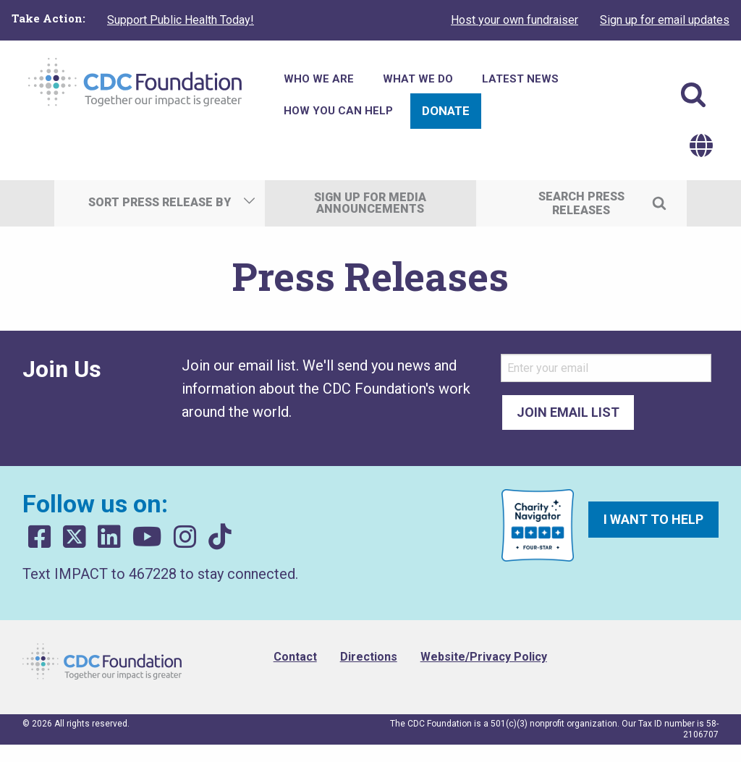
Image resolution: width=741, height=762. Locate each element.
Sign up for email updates (664, 20)
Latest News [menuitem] (520, 78)
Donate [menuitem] (446, 110)
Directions (368, 657)
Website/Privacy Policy (483, 657)
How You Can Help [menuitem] (338, 110)
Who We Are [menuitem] (319, 78)
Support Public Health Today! (180, 20)
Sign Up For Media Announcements (370, 203)
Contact (295, 657)
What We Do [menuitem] (418, 78)
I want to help (653, 519)
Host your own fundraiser (514, 20)
